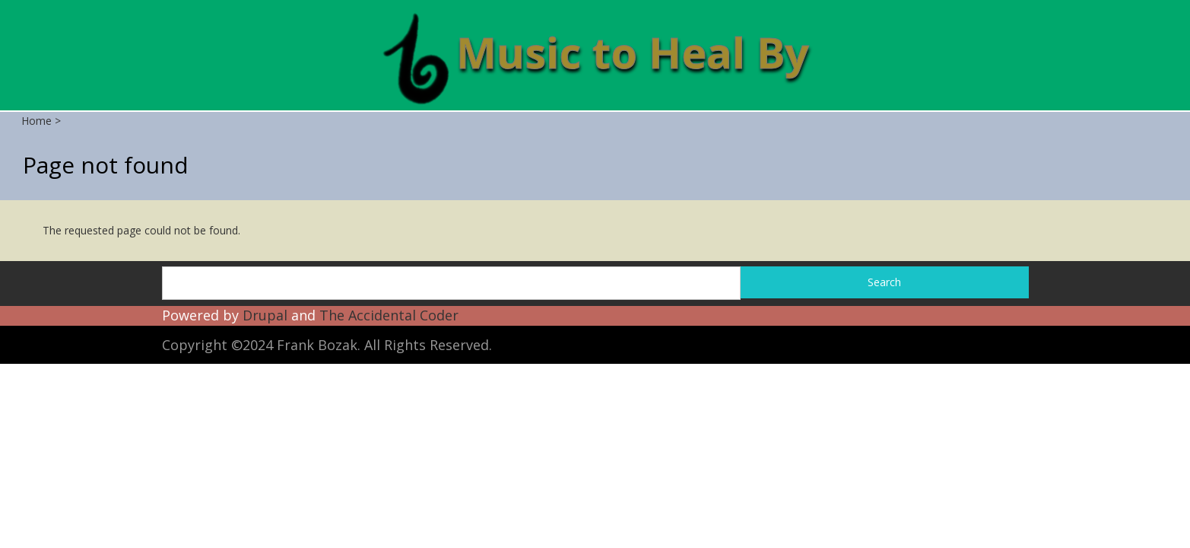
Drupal (265, 315)
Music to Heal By (632, 52)
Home (36, 120)
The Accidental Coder (389, 315)
